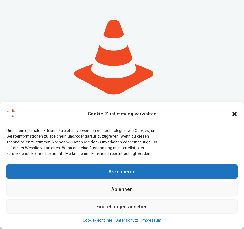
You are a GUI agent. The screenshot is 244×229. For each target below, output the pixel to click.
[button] (234, 114)
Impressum (151, 220)
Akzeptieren (122, 172)
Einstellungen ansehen (122, 207)
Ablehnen (122, 189)
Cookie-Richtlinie (97, 220)
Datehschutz (126, 220)
